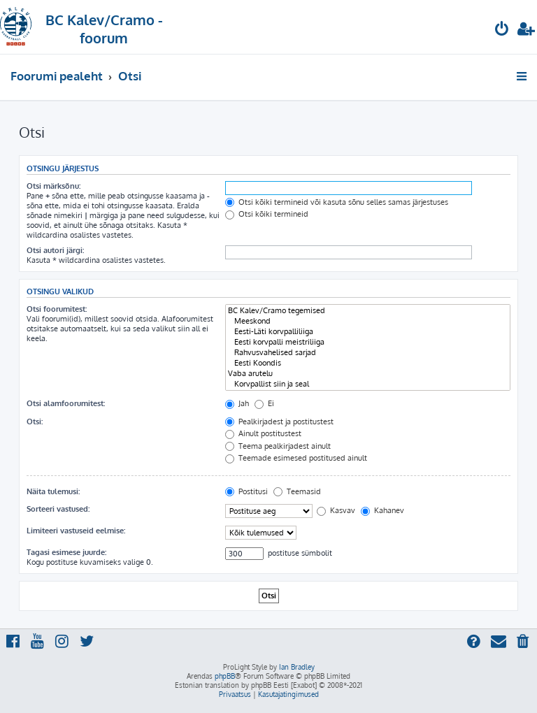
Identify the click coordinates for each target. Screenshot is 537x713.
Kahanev (382, 510)
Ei (264, 403)
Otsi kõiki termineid (266, 214)
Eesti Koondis (368, 363)
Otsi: (35, 421)
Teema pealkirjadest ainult (278, 446)
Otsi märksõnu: (53, 186)
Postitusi (246, 491)
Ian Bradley (297, 667)
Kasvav (336, 510)
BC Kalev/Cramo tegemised (368, 310)
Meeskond (368, 321)
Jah (237, 403)
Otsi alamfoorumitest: (66, 403)
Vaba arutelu (368, 373)
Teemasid (297, 491)
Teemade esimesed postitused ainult (296, 458)
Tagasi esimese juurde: (66, 552)
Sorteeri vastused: (58, 509)
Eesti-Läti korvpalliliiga (368, 331)
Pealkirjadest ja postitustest (279, 421)
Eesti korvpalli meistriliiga (368, 342)
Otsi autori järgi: (55, 250)
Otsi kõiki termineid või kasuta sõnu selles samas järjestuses (336, 202)
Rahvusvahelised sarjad (368, 352)
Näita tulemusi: (53, 491)
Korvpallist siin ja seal (368, 384)
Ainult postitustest (263, 433)
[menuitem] (502, 30)
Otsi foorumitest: (57, 309)
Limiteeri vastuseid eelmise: (76, 530)
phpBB (225, 676)
